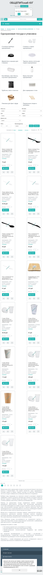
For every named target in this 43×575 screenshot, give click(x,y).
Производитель (19, 123)
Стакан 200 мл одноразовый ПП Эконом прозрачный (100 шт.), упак (33, 320)
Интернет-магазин (11, 29)
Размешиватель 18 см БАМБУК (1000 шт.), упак (33, 278)
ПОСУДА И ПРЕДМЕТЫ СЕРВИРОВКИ (25, 29)
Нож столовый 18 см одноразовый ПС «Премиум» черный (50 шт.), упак (34, 235)
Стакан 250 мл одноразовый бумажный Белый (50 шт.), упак (7, 364)
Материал (24, 108)
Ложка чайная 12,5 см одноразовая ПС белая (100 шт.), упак (8, 193)
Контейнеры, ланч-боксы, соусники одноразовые (10, 76)
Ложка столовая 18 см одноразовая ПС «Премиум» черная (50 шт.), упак (7, 235)
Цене (15, 130)
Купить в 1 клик (8, 172)
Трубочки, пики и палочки (10, 90)
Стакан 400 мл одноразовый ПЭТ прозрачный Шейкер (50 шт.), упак (33, 408)
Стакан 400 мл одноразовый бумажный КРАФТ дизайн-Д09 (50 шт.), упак (7, 409)
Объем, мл (3, 108)
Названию (20, 130)
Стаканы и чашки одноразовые (28, 47)
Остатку (26, 130)
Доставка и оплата (7, 556)
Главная (2, 29)
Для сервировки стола (30, 90)
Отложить (12, 172)
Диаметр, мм (3, 118)
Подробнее (4, 158)
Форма (23, 113)
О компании (5, 549)
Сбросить (36, 125)
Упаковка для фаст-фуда (10, 103)
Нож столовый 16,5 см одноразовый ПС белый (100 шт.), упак (7, 278)
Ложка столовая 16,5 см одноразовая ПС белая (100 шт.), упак (33, 193)
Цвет (2, 113)
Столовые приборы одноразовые (8, 47)
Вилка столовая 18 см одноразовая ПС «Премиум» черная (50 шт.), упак (33, 151)
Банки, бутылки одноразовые (28, 76)
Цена (2, 123)
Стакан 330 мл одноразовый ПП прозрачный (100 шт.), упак (7, 453)
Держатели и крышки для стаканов (10, 62)
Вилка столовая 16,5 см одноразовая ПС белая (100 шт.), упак (7, 150)
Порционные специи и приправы (30, 104)
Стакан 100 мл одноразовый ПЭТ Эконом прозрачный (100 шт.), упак (7, 320)
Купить (6, 168)
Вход (11, 15)
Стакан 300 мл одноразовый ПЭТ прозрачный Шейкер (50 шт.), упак (33, 364)
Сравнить (3, 172)
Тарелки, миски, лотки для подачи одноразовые (31, 62)
